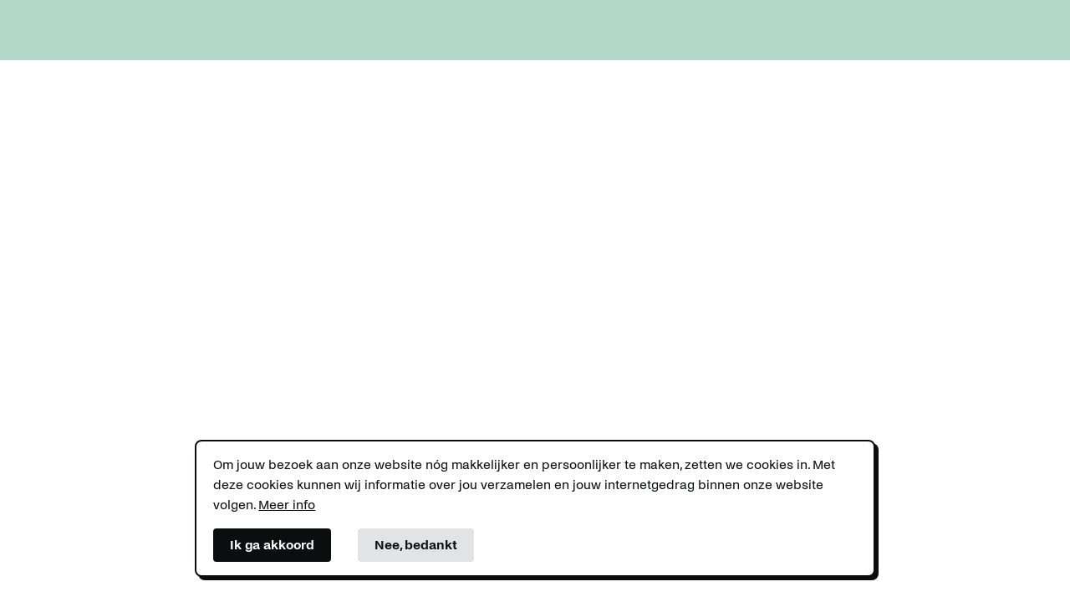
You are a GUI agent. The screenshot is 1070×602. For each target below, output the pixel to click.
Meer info (286, 504)
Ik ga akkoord (272, 545)
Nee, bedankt (415, 545)
